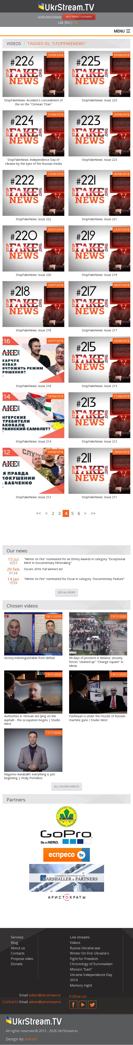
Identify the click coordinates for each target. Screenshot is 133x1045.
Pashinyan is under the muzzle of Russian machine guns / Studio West (97, 718)
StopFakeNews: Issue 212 (33, 497)
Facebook (73, 1003)
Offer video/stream (49, 16)
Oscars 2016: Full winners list (43, 569)
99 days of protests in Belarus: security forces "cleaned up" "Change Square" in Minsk (96, 662)
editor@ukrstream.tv (45, 995)
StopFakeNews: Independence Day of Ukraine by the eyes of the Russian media (33, 162)
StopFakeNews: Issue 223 (99, 160)
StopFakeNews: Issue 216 (33, 386)
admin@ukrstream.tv (45, 1002)
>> (93, 513)
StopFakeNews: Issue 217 (99, 330)
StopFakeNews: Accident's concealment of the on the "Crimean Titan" (33, 102)
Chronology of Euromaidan (91, 964)
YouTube (83, 1003)
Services (17, 937)
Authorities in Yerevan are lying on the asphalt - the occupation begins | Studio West (32, 720)
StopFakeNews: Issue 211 (99, 497)
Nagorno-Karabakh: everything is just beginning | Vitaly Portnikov (29, 776)
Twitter (92, 1003)
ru (68, 22)
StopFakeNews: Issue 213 (99, 442)
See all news (66, 592)
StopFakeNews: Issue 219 (99, 275)
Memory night (81, 985)
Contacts (18, 953)
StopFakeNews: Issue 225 (99, 100)
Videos (14, 44)
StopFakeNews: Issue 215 (99, 386)
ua (60, 22)
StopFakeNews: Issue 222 (33, 219)
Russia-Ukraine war (85, 948)
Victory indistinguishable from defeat (29, 658)
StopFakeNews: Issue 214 (33, 442)
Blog (14, 943)
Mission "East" (81, 969)
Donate (16, 964)
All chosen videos (66, 786)
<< (38, 513)
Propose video (22, 959)
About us (18, 948)
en (75, 22)
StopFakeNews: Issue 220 (33, 275)
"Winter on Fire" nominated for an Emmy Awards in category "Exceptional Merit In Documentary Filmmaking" (74, 561)
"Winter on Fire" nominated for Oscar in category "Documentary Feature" (74, 579)
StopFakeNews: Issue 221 (99, 219)
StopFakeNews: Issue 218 (33, 330)
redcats (31, 1039)
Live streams (80, 937)
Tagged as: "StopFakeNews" (57, 44)
